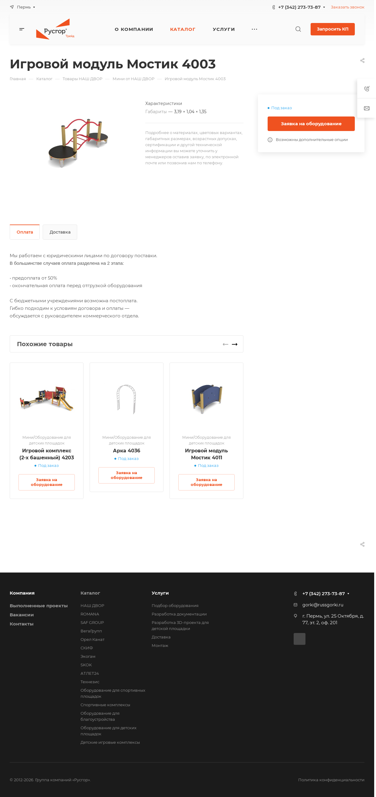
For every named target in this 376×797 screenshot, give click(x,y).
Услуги (160, 593)
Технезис (90, 681)
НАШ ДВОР (92, 605)
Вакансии (22, 615)
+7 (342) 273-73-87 (299, 7)
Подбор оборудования (175, 605)
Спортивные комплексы (105, 704)
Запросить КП (332, 29)
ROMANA (90, 614)
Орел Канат (92, 639)
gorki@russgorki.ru (322, 605)
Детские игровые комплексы (110, 742)
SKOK (86, 664)
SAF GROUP (92, 622)
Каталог (90, 593)
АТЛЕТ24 (90, 673)
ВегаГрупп (91, 630)
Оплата (25, 232)
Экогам (88, 656)
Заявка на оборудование (311, 123)
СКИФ (87, 647)
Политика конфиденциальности (331, 779)
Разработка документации (179, 614)
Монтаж (160, 645)
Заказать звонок (347, 7)
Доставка (60, 232)
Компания (22, 593)
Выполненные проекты (39, 605)
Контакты (22, 624)
